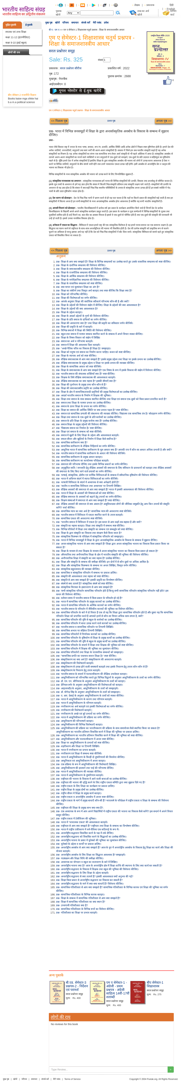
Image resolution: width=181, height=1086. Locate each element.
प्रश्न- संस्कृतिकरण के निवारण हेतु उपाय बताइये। (78, 670)
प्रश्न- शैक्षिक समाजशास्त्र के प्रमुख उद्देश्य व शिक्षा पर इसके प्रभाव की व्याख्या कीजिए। (95, 362)
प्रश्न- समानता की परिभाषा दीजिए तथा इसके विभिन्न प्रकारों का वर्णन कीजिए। (92, 464)
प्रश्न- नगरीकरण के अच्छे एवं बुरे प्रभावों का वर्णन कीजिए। (83, 713)
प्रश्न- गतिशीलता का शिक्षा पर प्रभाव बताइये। (76, 912)
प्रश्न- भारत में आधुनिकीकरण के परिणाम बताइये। (78, 702)
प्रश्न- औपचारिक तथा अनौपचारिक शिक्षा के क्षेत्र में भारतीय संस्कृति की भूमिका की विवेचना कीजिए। (102, 554)
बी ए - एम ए (54, 29)
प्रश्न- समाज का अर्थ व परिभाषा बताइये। (74, 341)
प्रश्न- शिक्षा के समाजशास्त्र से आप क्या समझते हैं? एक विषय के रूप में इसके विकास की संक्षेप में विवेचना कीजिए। (108, 370)
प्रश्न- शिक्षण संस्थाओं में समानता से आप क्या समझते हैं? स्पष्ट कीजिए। (88, 500)
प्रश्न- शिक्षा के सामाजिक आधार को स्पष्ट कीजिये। (78, 366)
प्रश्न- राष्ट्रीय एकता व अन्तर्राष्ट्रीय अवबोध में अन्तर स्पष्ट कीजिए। (85, 796)
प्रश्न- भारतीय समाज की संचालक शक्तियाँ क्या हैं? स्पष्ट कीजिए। (85, 373)
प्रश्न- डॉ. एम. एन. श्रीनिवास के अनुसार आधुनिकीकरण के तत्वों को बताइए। (90, 681)
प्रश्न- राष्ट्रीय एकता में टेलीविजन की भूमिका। (76, 818)
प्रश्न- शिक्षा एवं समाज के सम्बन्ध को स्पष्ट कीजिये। (79, 431)
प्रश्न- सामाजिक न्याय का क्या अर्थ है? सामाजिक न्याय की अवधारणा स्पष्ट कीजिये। (94, 511)
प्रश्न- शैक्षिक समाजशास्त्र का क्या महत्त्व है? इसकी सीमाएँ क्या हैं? (86, 381)
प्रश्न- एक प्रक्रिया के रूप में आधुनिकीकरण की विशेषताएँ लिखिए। (86, 764)
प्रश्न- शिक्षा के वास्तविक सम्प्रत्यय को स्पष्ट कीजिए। (79, 283)
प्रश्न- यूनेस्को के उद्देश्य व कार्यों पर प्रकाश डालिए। (78, 843)
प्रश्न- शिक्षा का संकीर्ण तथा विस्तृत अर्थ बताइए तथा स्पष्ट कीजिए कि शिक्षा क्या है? (94, 290)
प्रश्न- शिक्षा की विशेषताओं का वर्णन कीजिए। (76, 297)
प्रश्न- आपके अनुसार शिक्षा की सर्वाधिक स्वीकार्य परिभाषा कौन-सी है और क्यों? (92, 301)
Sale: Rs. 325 (66, 60)
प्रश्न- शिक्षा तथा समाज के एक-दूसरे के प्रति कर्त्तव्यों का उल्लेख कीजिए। (89, 417)
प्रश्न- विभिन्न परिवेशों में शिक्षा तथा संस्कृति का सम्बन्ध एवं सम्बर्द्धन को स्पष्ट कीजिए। (94, 529)
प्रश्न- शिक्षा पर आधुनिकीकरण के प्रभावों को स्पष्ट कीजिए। (83, 742)
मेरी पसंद (97, 22)
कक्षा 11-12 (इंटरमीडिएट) (17, 37)
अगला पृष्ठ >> (164, 121)
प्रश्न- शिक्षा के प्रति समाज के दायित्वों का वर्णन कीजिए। (81, 319)
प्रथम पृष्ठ (111, 120)
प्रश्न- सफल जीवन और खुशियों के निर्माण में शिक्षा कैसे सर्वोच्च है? (86, 438)
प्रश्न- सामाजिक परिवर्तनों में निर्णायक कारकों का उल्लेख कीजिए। (86, 634)
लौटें (55, 100)
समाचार (75, 22)
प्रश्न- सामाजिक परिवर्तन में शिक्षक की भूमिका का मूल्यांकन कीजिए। (87, 648)
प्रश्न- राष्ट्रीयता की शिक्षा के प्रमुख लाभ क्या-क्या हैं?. (80, 807)
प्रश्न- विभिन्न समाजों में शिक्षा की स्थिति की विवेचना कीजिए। (83, 330)
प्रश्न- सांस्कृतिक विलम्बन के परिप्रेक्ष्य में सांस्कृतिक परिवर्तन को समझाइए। (90, 536)
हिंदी (172, 5)
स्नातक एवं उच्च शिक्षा (15, 31)
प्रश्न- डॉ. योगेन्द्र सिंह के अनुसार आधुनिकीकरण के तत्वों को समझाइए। (88, 692)
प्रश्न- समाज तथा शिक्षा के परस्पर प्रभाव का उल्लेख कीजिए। (83, 402)
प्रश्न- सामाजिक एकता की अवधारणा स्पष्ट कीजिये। (79, 518)
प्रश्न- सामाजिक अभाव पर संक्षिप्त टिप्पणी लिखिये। (79, 630)
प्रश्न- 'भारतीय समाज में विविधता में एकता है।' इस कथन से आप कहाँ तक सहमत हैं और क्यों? (99, 522)
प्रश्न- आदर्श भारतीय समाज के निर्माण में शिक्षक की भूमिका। (83, 395)
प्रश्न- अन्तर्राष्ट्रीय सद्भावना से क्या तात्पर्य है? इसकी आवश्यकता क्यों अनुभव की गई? (94, 876)
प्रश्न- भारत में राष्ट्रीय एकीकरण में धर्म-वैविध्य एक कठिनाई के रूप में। (87, 829)
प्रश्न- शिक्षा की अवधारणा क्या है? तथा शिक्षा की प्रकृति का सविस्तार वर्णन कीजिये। (94, 323)
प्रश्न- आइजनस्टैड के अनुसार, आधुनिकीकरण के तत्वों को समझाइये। (87, 688)
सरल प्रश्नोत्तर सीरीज (70, 68)
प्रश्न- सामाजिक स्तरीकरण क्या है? (71, 442)
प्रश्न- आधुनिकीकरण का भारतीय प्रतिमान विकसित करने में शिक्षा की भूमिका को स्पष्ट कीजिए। (99, 735)
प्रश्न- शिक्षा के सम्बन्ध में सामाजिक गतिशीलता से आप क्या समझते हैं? (88, 898)
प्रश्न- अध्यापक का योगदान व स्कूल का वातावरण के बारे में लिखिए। (87, 862)
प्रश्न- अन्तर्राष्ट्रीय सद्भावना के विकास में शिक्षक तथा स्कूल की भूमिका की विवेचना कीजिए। (97, 869)
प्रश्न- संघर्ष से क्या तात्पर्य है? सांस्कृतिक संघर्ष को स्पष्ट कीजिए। (84, 583)
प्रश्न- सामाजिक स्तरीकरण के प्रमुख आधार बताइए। (79, 456)
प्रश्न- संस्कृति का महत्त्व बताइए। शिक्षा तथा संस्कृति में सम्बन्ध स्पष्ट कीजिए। (90, 525)
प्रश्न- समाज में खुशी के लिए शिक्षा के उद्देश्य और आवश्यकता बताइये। (87, 435)
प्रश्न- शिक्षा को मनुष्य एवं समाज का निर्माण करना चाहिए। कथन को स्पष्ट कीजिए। (93, 352)
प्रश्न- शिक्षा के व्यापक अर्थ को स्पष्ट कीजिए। (76, 355)
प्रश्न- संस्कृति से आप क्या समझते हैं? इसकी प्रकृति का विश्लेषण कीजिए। (89, 579)
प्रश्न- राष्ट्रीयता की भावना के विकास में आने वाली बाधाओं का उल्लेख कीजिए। (91, 778)
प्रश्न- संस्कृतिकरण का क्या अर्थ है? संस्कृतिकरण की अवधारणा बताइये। (89, 659)
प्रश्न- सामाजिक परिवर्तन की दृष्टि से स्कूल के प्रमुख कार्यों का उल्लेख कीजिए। (91, 641)
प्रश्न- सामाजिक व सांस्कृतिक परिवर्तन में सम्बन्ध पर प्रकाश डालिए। (86, 572)
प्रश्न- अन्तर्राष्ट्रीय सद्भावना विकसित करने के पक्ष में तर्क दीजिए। (85, 833)
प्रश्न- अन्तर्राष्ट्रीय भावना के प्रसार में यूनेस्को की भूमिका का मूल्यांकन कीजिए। (91, 840)
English (171, 8)
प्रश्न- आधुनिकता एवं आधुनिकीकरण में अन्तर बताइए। (81, 760)
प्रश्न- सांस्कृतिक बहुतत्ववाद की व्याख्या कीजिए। (78, 569)
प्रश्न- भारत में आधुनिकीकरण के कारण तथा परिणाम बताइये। (84, 699)
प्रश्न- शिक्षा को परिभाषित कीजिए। (72, 294)
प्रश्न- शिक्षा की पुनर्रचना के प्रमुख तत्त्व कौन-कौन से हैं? (81, 384)
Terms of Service (72, 1079)
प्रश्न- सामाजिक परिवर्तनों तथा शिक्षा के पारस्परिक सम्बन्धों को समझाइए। (89, 652)
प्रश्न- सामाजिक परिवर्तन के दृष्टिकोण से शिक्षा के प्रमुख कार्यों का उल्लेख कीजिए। (93, 637)
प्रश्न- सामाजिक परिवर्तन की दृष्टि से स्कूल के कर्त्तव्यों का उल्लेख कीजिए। (89, 619)
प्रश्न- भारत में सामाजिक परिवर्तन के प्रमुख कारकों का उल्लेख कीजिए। (88, 601)
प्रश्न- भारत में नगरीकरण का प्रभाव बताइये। (76, 749)
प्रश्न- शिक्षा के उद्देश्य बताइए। (69, 312)
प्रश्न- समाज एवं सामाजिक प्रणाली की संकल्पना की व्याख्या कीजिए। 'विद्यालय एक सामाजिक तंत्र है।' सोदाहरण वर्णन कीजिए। (113, 413)
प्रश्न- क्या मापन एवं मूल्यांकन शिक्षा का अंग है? (78, 287)
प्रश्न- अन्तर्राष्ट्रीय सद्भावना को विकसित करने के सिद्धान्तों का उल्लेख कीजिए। (91, 836)
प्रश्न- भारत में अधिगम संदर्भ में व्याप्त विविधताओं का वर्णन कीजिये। (87, 478)
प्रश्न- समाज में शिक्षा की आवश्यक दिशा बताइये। (78, 344)
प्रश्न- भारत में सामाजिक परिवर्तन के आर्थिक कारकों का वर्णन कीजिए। (88, 605)
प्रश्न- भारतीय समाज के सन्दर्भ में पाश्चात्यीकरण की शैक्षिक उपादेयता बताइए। (91, 673)
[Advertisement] (62, 941)
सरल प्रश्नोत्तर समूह (62, 51)
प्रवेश (106, 22)
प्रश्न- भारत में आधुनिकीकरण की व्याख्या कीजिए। (79, 771)
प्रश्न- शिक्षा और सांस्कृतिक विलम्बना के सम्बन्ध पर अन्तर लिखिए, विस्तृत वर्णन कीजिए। (96, 565)
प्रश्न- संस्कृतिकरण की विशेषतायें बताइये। (75, 663)
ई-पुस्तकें (28, 25)
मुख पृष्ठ (48, 22)
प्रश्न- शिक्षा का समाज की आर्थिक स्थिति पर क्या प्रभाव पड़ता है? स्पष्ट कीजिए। (92, 409)
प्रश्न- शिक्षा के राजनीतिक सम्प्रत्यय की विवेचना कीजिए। (82, 272)
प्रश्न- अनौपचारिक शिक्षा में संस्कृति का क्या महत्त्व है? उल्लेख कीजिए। (88, 558)
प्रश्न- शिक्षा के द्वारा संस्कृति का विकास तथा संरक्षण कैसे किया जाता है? (89, 532)
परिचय (65, 22)
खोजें (57, 22)
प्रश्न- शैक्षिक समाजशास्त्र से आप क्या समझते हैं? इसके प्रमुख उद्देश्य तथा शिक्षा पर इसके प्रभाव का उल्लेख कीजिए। (108, 359)
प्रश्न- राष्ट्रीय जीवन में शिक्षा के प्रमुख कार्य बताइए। (79, 793)
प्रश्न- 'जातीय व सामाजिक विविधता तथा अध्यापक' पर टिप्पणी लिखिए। (88, 485)
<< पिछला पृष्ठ (59, 121)
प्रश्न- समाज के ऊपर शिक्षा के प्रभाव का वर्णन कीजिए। (81, 406)
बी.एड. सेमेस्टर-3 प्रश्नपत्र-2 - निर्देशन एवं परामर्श (77, 986)
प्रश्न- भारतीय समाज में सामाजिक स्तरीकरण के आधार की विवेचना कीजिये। (90, 453)
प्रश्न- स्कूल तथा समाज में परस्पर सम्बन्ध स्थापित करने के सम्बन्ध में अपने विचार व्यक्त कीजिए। (99, 334)
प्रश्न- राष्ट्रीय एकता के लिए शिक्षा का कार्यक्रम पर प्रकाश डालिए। (85, 786)
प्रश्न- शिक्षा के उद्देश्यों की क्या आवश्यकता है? (77, 308)
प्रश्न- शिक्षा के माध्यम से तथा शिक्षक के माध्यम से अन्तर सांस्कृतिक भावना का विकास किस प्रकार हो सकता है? (107, 551)
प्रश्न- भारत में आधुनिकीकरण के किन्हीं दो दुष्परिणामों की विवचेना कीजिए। (90, 757)
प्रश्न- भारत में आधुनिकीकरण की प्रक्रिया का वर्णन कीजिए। (83, 717)
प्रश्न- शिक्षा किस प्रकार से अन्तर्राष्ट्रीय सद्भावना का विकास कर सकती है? (89, 880)
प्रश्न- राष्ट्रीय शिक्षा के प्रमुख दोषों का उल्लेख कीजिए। (80, 789)
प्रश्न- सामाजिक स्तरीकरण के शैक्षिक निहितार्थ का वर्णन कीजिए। (85, 446)
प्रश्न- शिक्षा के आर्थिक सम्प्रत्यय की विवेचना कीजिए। (80, 276)
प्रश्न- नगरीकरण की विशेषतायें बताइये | (74, 710)
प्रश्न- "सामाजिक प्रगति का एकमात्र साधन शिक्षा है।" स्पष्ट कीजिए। (86, 655)
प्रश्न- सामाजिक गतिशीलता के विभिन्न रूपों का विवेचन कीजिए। (85, 909)
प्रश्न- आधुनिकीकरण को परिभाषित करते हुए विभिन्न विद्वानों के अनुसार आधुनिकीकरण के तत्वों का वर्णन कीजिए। (108, 677)
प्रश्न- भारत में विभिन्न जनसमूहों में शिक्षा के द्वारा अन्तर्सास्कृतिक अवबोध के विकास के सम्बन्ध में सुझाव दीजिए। (106, 540)
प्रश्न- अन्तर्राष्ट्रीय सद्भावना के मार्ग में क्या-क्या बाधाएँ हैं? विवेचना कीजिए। (90, 883)
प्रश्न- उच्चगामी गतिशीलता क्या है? (72, 905)
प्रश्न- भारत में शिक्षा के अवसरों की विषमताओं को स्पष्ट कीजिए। (85, 493)
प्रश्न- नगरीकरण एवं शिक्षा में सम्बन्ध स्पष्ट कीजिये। (79, 753)
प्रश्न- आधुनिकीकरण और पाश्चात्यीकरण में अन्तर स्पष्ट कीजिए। (85, 739)
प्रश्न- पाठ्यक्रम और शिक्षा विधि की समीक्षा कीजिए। (80, 858)
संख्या (100, 59)
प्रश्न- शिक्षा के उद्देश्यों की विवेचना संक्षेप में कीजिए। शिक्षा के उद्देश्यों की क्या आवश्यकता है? (98, 305)
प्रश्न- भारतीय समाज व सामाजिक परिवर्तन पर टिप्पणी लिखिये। (84, 626)
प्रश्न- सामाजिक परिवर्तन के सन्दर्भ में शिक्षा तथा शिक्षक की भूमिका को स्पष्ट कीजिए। (95, 645)
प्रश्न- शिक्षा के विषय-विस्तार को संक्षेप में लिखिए (78, 337)
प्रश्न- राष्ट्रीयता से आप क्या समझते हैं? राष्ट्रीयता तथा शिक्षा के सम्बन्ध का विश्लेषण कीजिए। (97, 825)
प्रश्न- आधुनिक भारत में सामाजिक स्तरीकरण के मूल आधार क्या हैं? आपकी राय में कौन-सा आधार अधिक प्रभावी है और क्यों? (114, 449)
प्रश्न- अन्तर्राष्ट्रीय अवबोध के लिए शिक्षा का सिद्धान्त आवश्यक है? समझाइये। (90, 854)
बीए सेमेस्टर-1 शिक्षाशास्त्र (155, 984)
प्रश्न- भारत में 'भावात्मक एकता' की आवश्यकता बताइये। (82, 822)
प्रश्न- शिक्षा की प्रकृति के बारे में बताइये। (74, 326)
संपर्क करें (85, 22)
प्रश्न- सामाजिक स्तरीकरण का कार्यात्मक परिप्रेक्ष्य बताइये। (82, 460)
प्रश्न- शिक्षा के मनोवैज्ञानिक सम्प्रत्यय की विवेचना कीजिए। (82, 279)
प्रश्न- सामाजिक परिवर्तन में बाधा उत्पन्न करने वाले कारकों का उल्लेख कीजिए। (91, 623)
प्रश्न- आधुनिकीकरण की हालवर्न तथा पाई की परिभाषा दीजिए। (85, 767)
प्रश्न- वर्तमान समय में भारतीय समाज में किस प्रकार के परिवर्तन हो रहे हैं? (89, 598)
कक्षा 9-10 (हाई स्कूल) (16, 42)
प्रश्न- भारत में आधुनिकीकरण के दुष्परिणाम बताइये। (79, 775)
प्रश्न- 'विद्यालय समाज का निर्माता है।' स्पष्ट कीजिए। (79, 428)
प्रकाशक (150, 5)
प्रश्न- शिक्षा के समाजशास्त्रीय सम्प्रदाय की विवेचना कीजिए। (83, 268)
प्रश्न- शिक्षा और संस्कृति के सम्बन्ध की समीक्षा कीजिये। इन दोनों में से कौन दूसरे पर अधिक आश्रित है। (102, 561)
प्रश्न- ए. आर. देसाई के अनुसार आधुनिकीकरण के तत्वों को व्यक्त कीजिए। (90, 695)
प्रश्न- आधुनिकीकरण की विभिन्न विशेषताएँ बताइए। (79, 724)
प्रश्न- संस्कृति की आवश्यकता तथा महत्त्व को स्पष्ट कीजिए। (82, 576)
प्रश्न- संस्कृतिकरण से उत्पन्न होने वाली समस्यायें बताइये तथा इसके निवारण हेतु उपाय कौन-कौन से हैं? (102, 666)
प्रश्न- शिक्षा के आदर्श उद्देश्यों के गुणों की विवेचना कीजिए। (82, 315)
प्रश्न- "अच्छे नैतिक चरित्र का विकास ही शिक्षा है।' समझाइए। (83, 348)
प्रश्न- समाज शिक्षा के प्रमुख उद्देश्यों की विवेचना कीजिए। (81, 424)
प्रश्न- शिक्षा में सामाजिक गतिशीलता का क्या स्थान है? (80, 901)
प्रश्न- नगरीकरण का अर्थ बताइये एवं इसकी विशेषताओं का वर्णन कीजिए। (89, 706)
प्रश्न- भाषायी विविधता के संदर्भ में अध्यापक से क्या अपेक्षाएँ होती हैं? (87, 482)
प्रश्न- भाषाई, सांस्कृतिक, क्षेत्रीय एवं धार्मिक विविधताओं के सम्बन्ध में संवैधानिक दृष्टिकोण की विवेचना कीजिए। (106, 475)
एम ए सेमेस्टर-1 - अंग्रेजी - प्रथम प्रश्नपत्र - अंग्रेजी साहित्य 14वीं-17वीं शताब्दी (117, 990)
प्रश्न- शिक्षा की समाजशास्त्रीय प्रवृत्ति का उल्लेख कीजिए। (82, 388)
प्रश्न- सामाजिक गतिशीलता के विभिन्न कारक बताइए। (80, 894)
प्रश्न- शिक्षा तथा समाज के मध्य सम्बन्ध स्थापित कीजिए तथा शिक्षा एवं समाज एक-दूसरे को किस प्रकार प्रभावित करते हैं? (111, 399)
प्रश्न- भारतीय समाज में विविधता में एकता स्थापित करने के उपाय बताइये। (89, 514)
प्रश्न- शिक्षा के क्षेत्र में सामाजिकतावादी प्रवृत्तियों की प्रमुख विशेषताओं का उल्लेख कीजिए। (97, 391)
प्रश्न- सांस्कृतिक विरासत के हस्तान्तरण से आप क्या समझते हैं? (84, 587)
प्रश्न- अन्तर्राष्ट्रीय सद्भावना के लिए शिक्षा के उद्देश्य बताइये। (82, 872)
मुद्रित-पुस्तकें (11, 25)
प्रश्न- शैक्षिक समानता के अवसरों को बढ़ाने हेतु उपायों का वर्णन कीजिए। (89, 496)
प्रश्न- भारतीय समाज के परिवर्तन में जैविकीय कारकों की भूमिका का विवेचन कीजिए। (95, 608)
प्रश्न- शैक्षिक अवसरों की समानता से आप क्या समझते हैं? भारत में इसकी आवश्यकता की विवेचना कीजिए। (105, 489)
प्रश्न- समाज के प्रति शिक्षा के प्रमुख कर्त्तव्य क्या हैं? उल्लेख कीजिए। (86, 420)
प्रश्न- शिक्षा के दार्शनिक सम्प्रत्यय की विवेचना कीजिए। (81, 265)
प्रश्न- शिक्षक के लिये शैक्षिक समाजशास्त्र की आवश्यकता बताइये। (85, 377)
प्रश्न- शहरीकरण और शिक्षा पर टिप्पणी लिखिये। (78, 746)
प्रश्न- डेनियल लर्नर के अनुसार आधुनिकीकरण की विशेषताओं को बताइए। (89, 684)
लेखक (137, 5)
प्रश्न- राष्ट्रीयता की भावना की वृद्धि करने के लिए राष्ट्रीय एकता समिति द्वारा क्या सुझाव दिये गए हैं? (100, 782)
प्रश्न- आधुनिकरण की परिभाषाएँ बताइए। (75, 720)
